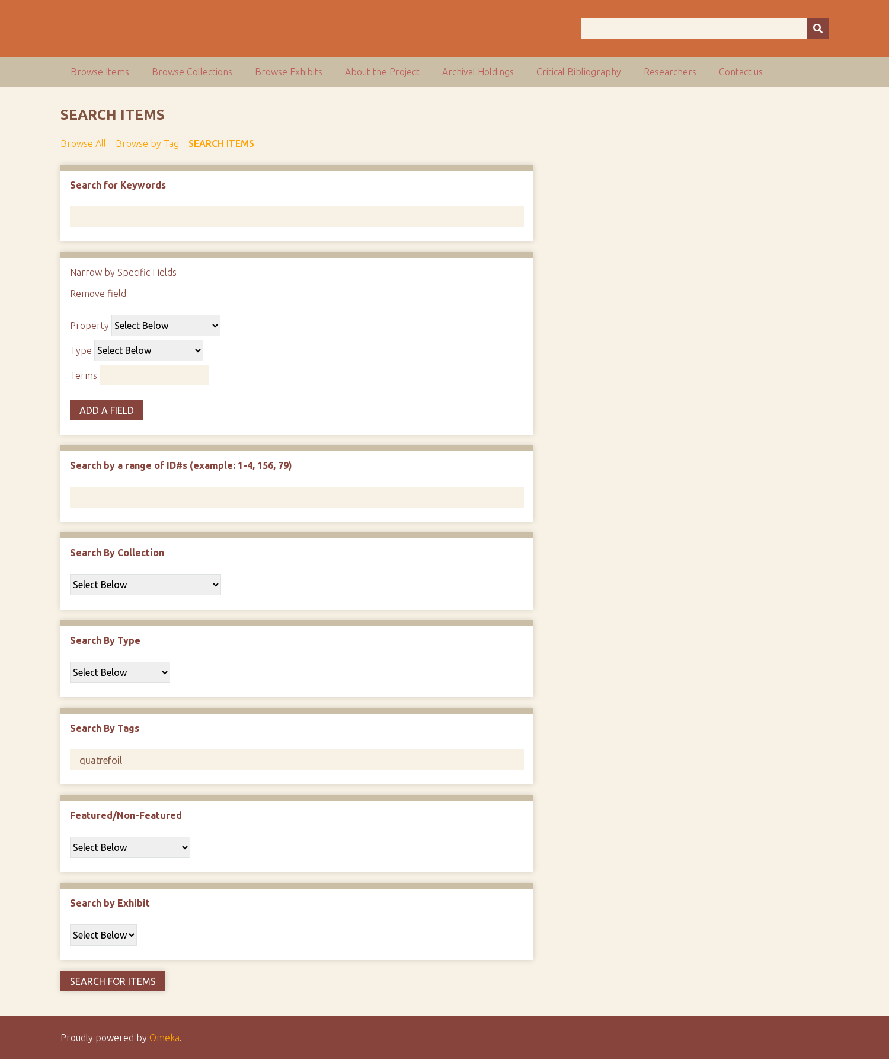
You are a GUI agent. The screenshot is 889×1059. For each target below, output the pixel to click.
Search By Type (105, 640)
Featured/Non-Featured (126, 815)
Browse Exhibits (288, 71)
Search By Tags (104, 728)
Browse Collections (192, 71)
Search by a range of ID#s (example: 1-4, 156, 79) (181, 465)
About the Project (382, 71)
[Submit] (818, 28)
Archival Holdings (478, 71)
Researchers (670, 71)
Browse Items (100, 71)
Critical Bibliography (578, 71)
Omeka (164, 1037)
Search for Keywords (118, 185)
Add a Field (106, 410)
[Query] (705, 28)
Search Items (221, 143)
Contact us (741, 71)
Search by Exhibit (110, 903)
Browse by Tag (147, 143)
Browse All (83, 143)
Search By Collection (117, 552)
